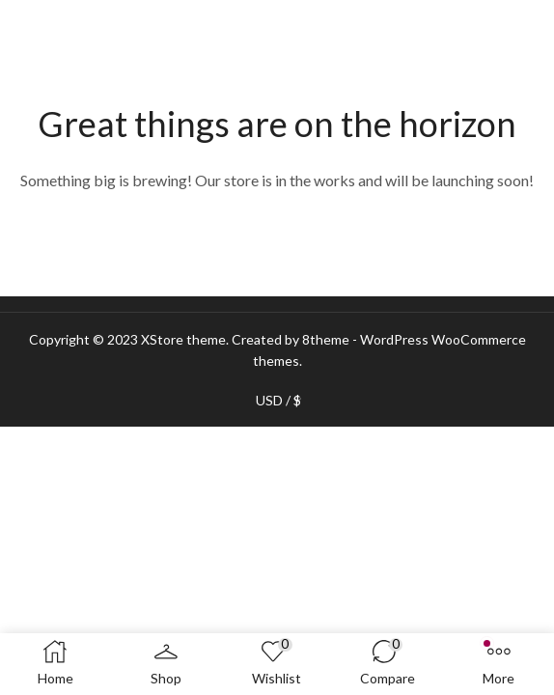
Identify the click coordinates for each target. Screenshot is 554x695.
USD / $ (278, 400)
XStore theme (183, 339)
